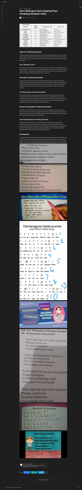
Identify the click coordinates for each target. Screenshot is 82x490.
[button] (80, 2)
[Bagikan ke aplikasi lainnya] (46, 472)
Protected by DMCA (17, 487)
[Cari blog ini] (25, 2)
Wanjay (5, 2)
